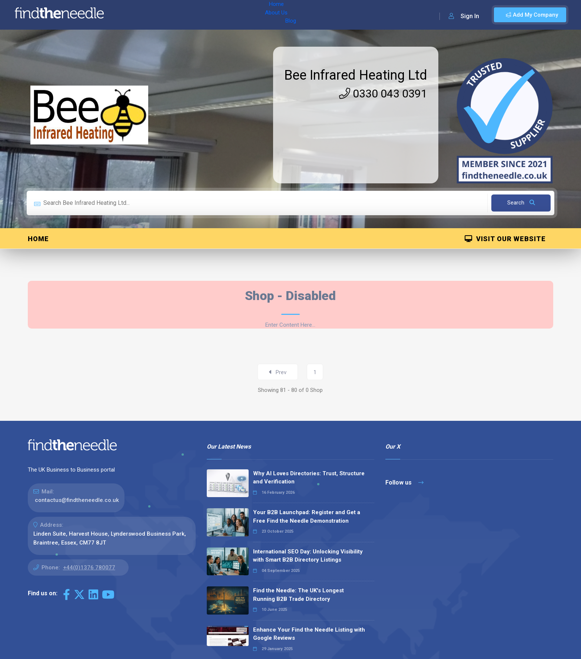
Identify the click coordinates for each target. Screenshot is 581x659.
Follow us (404, 482)
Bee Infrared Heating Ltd (355, 75)
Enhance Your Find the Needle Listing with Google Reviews (309, 634)
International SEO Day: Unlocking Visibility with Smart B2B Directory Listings (308, 555)
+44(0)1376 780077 (89, 567)
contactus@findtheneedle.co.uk (77, 500)
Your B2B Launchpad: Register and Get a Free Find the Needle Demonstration (306, 516)
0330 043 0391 (383, 93)
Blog (185, 14)
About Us (159, 14)
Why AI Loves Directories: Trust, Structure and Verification (309, 477)
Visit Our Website (505, 239)
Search (521, 202)
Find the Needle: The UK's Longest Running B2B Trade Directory (298, 594)
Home (131, 14)
